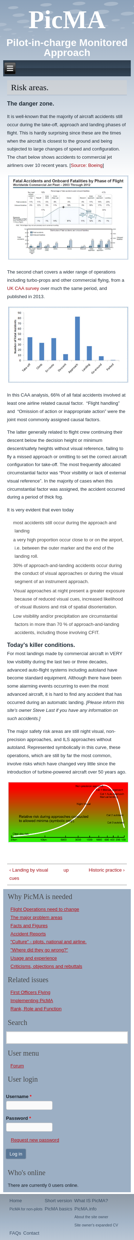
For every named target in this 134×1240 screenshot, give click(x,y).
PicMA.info (85, 1208)
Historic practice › (106, 870)
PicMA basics (58, 1208)
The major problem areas (36, 917)
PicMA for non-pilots (26, 1209)
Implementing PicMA (31, 1000)
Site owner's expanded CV (96, 1225)
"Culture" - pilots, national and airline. (48, 941)
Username (19, 1096)
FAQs (15, 1233)
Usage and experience (33, 958)
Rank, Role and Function (35, 1008)
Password (18, 1118)
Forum (17, 1065)
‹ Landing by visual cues (28, 874)
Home (16, 1200)
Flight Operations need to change (44, 909)
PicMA (67, 19)
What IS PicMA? (91, 1200)
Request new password (35, 1140)
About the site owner (91, 1217)
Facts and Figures (29, 925)
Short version (58, 1200)
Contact (31, 1233)
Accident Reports (28, 934)
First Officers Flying (30, 992)
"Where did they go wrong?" (39, 950)
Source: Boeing (87, 165)
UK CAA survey (23, 288)
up (66, 870)
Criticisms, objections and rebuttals (46, 966)
